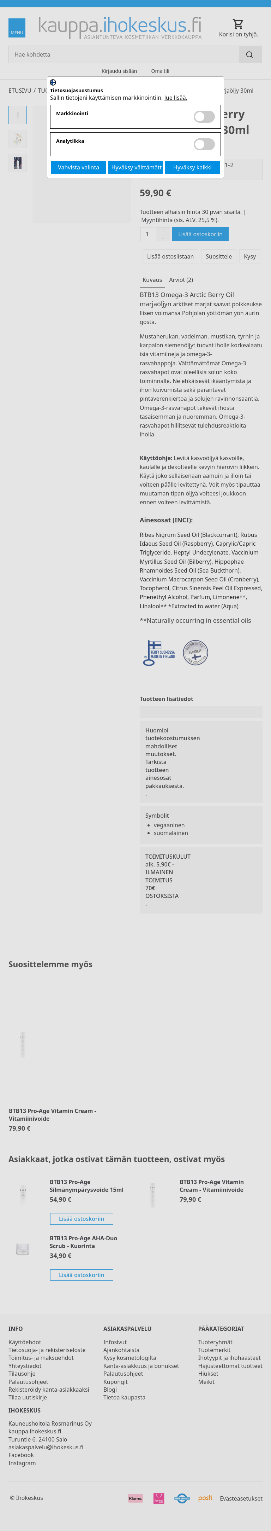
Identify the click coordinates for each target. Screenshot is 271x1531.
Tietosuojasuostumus (76, 91)
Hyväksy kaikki (192, 167)
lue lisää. (175, 98)
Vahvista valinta (78, 167)
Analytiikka (70, 141)
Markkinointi (72, 114)
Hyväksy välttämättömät (137, 167)
